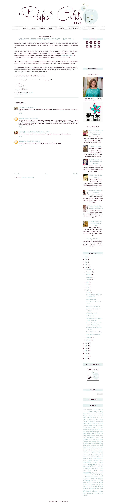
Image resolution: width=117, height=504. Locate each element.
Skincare (98, 473)
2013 (86, 345)
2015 (86, 267)
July (87, 282)
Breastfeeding (100, 418)
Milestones (88, 457)
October (88, 274)
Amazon (84, 410)
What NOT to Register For (93, 306)
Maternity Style (86, 455)
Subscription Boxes (90, 477)
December (89, 269)
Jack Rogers (100, 447)
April (87, 290)
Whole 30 (100, 494)
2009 (86, 356)
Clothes (101, 420)
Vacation (101, 485)
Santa (84, 471)
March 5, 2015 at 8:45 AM (33, 141)
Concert (101, 424)
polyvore (85, 465)
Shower (93, 473)
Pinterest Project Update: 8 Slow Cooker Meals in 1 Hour (95, 223)
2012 (86, 348)
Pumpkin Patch (97, 467)
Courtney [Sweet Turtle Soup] (27, 132)
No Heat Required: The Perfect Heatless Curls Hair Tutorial (95, 161)
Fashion (92, 432)
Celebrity (89, 420)
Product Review (88, 467)
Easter (101, 428)
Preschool (100, 465)
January (88, 340)
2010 (86, 353)
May (87, 287)
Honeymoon (100, 442)
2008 (86, 358)
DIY (87, 428)
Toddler (92, 481)
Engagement (86, 430)
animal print (89, 410)
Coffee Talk (94, 422)
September (89, 277)
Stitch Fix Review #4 (91, 313)
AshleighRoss (22, 141)
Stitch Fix (92, 475)
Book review (87, 418)
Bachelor (90, 414)
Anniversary (100, 410)
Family (87, 432)
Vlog (95, 487)
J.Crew (98, 446)
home (90, 440)
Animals (95, 410)
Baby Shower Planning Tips (93, 334)
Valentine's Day (86, 487)
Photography (87, 463)
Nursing (84, 461)
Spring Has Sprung (91, 299)
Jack (101, 446)
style (84, 477)
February (88, 337)
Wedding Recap (99, 489)
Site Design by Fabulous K (58, 502)
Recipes (87, 469)
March (88, 292)
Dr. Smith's (93, 428)
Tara (20, 107)
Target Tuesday (86, 479)
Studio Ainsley (99, 475)
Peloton (101, 461)
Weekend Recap (90, 315)
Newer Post (17, 174)
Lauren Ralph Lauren (95, 451)
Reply (20, 113)
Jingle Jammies (91, 449)
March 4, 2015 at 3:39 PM (28, 107)
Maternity (100, 453)
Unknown (21, 118)
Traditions (95, 483)
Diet (84, 428)
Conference (85, 426)
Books (94, 418)
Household (85, 444)
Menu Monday (94, 455)
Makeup (94, 453)
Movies (87, 459)
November (89, 272)
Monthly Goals (95, 457)
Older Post (76, 174)
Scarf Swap (92, 471)
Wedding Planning (88, 489)
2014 (86, 343)
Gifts (96, 436)
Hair (84, 438)
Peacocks (95, 461)
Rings (92, 469)
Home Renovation (92, 442)
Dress (98, 428)
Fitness (85, 434)
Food (88, 436)
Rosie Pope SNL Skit (92, 239)
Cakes (84, 420)
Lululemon (88, 453)
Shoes (101, 471)
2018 (86, 259)
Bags (101, 414)
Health (97, 438)
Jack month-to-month (90, 448)
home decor (96, 440)
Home (46, 174)
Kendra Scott (98, 449)
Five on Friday (93, 434)
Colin (98, 422)
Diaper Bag (100, 426)
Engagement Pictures (94, 430)
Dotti (89, 428)
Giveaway (100, 436)
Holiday (85, 440)
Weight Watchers (25, 94)
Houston (91, 444)
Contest (90, 426)
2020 (86, 257)
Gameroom (92, 436)
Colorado (93, 424)
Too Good (97, 481)
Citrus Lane (95, 420)
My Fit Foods (96, 459)
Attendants (85, 412)
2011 (86, 351)
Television (94, 479)
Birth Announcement (98, 416)
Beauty (85, 416)
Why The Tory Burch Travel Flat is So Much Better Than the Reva (95, 132)
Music (90, 459)
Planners (95, 463)
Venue (92, 487)
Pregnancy (92, 465)
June (87, 284)
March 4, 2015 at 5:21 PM (31, 118)
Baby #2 (96, 412)
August (88, 279)
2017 (86, 262)
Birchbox (90, 416)
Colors (97, 424)
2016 (86, 264)
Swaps (97, 477)
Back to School (96, 414)
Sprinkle (88, 475)
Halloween (90, 438)
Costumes (95, 426)
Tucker (84, 485)
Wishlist (85, 496)
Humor (88, 446)
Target (101, 477)
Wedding (100, 487)
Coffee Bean (87, 422)
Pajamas (90, 461)
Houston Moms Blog (66, 55)
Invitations (93, 446)
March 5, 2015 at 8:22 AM (42, 132)
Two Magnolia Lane (93, 485)
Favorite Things (98, 432)
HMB (102, 438)
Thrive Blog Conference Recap (94, 331)
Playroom (101, 463)
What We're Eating (93, 494)
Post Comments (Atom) (27, 177)
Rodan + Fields (99, 469)
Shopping (87, 473)
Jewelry (85, 450)
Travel (101, 483)
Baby (90, 412)
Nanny (101, 459)
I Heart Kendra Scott (95, 146)
